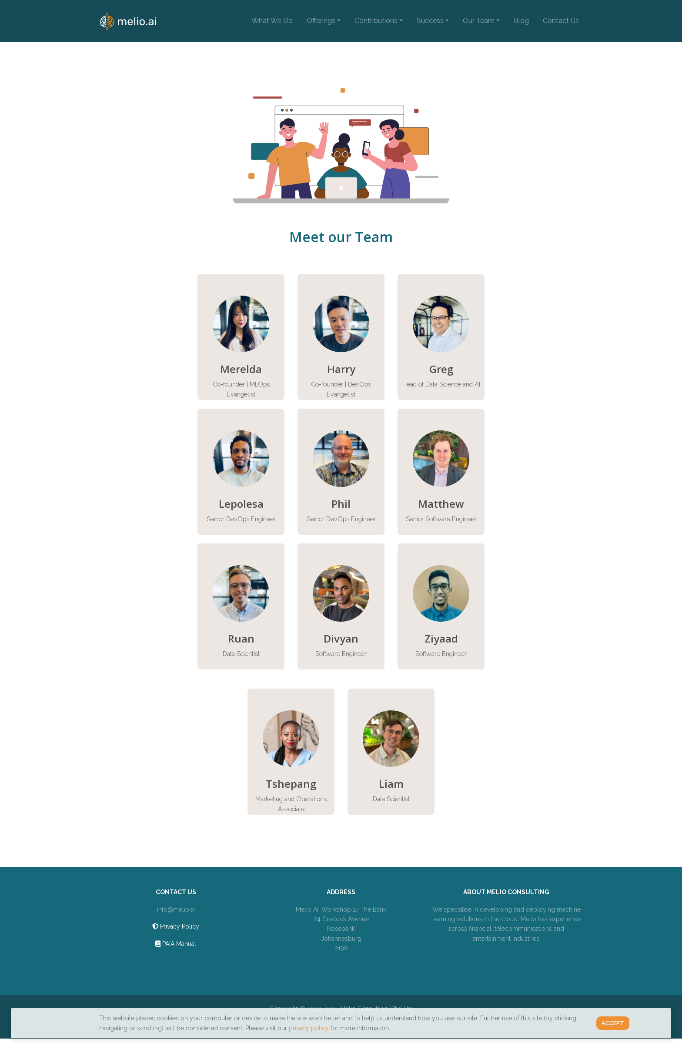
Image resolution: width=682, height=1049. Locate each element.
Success (430, 21)
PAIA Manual (175, 943)
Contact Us (561, 21)
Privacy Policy (175, 926)
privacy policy (309, 1028)
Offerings (321, 21)
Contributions (376, 21)
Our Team (479, 21)
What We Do (272, 21)
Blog (521, 21)
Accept (613, 1023)
